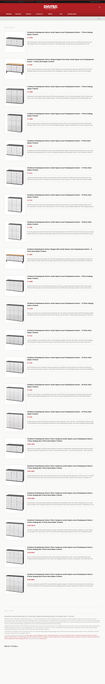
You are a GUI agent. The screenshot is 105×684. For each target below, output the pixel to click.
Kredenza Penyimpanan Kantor (66, 597)
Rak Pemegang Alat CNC (21, 600)
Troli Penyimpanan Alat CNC (25, 599)
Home (99, 18)
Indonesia (97, 1)
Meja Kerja (35, 599)
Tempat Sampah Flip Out (55, 599)
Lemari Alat (83, 599)
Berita (50, 13)
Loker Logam (29, 597)
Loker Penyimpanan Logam (40, 597)
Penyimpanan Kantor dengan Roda (84, 597)
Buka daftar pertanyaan (10, 1)
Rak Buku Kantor (13, 599)
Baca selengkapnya (55, 669)
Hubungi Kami (72, 13)
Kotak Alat (77, 599)
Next (99, 653)
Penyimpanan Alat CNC (58, 657)
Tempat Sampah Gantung (68, 599)
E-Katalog (39, 13)
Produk (29, 13)
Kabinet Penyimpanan (52, 597)
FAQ (61, 13)
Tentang (18, 13)
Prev (96, 653)
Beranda (9, 13)
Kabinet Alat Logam (43, 599)
